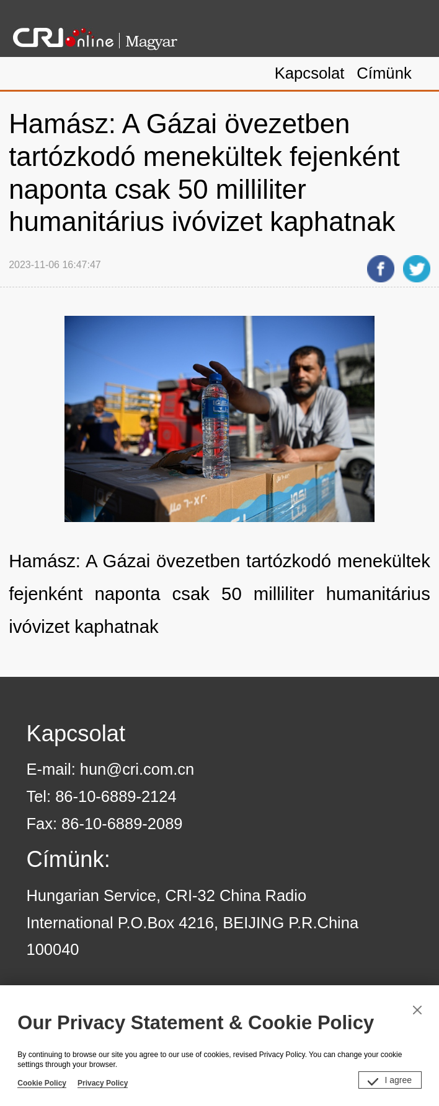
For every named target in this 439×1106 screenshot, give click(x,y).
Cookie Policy (41, 1083)
